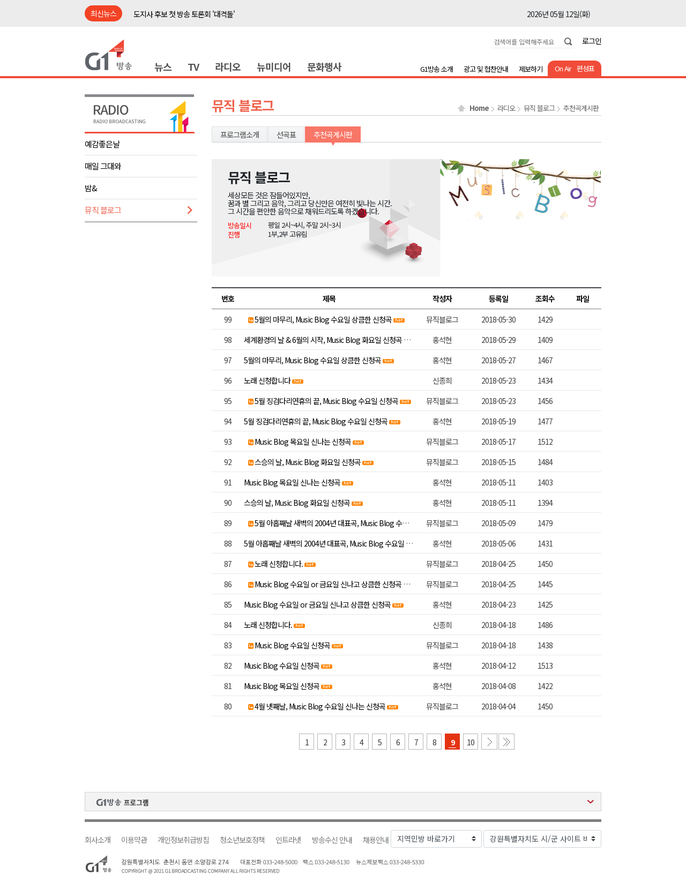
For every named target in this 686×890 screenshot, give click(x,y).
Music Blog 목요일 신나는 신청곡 (303, 441)
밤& (91, 187)
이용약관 (134, 839)
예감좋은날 (102, 143)
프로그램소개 (239, 134)
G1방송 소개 (436, 69)
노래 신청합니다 (267, 380)
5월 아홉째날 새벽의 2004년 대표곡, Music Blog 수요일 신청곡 (345, 523)
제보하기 (530, 69)
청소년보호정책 (242, 839)
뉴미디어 (274, 66)
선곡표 (286, 134)
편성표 (585, 68)
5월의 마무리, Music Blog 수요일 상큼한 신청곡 (323, 319)
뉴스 (163, 66)
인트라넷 (288, 839)
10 (470, 742)
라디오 (228, 66)
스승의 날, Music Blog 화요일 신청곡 (308, 462)
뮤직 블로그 (103, 209)
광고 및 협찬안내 (486, 69)
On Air (563, 68)
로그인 (591, 40)
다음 (489, 742)
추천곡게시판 (581, 108)
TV (193, 66)
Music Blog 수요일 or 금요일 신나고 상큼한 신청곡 (328, 584)
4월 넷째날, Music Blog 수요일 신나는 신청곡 (320, 706)
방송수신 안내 (332, 839)
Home (479, 108)
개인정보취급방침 (183, 839)
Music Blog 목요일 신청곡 (281, 685)
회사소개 (97, 839)
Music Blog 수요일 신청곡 (292, 645)
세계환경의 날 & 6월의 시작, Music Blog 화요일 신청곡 (323, 339)
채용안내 (376, 839)
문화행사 (324, 66)
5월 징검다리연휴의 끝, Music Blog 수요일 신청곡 (326, 400)
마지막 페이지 (506, 742)
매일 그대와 (103, 165)
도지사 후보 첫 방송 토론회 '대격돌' (184, 14)
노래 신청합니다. (279, 563)
